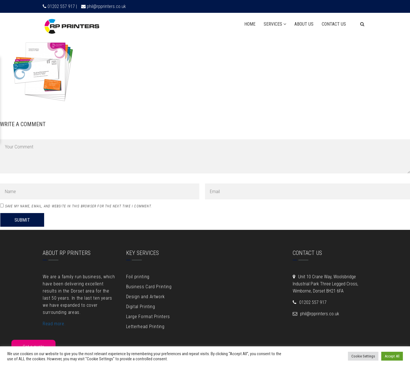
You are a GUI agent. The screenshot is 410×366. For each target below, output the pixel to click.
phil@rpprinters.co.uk (106, 6)
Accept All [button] (392, 356)
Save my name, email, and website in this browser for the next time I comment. (78, 206)
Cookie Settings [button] (363, 356)
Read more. (54, 323)
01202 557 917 (313, 302)
